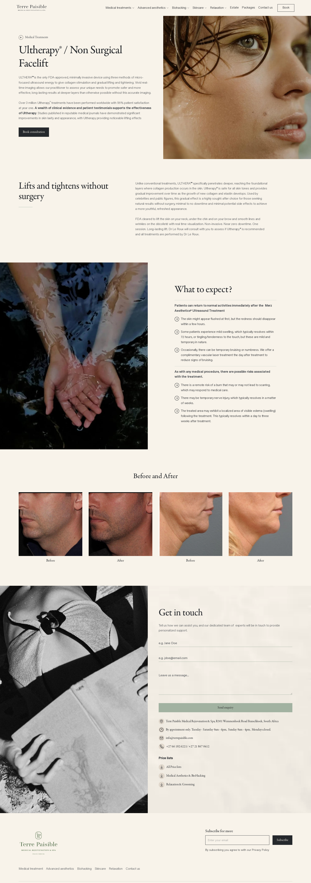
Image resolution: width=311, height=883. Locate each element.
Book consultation (34, 132)
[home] (31, 8)
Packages (248, 7)
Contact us (265, 7)
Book (285, 7)
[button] (120, 8)
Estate (234, 7)
